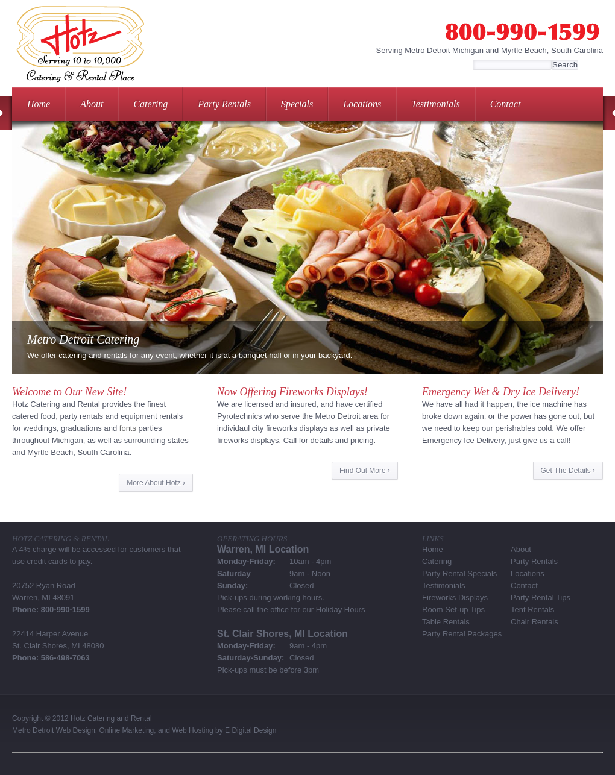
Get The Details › (568, 470)
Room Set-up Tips (453, 609)
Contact (505, 104)
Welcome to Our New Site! (69, 392)
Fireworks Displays (455, 597)
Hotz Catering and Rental (111, 718)
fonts (127, 428)
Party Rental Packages (462, 633)
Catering (150, 104)
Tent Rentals (532, 609)
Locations (362, 104)
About (91, 104)
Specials (297, 104)
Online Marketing (126, 730)
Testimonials (435, 104)
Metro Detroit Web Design (53, 730)
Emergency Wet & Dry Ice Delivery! (500, 392)
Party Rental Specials (459, 573)
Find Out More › (364, 470)
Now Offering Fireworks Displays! (292, 392)
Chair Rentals (534, 621)
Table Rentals (446, 621)
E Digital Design (250, 730)
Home (38, 104)
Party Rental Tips (540, 597)
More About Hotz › (156, 482)
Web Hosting (192, 730)
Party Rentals (224, 104)
